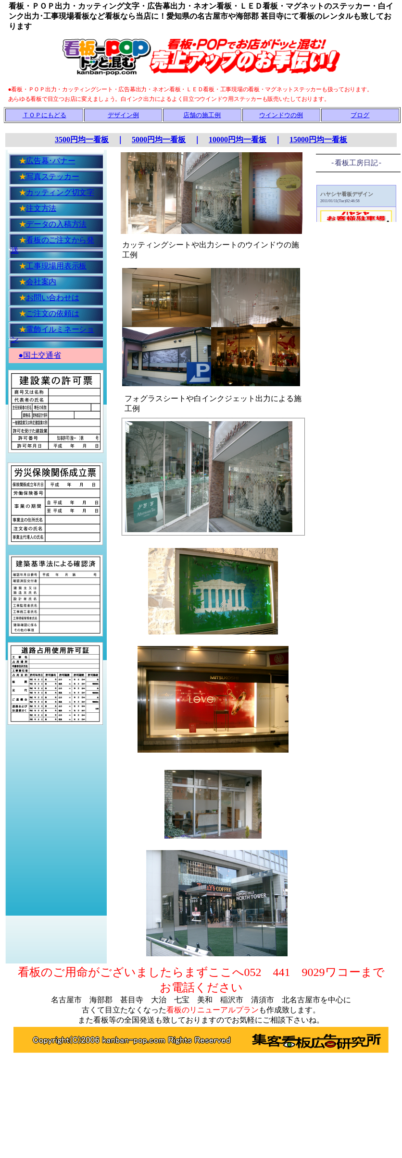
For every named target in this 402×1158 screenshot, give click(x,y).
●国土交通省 (40, 355)
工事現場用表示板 (56, 266)
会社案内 (41, 282)
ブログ (360, 115)
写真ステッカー (49, 176)
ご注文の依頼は (52, 313)
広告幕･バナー (47, 161)
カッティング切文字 (60, 192)
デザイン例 (123, 115)
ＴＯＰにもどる (44, 115)
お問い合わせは (52, 297)
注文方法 (41, 208)
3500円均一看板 (82, 139)
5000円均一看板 (159, 139)
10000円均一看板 (237, 139)
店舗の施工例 (202, 115)
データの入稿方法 (56, 224)
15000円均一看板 (318, 139)
